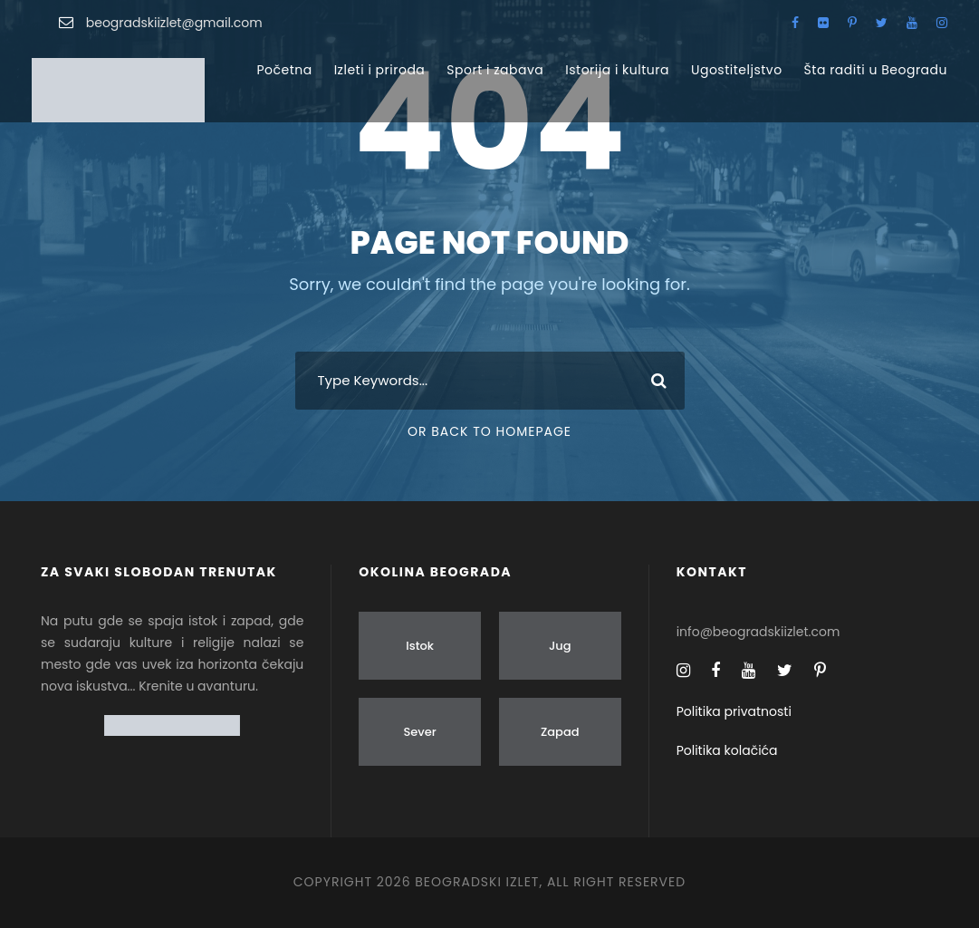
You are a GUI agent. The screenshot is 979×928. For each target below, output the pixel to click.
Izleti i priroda (380, 70)
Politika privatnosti (734, 711)
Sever (419, 731)
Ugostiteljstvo (736, 70)
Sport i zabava (494, 70)
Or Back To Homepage (489, 431)
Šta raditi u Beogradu (875, 70)
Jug (560, 645)
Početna (284, 70)
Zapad (560, 731)
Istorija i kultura (617, 70)
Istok (420, 645)
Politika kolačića (727, 750)
